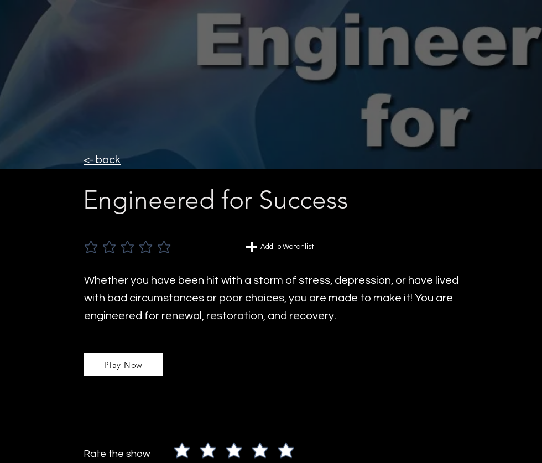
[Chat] (251, 247)
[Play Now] (123, 364)
